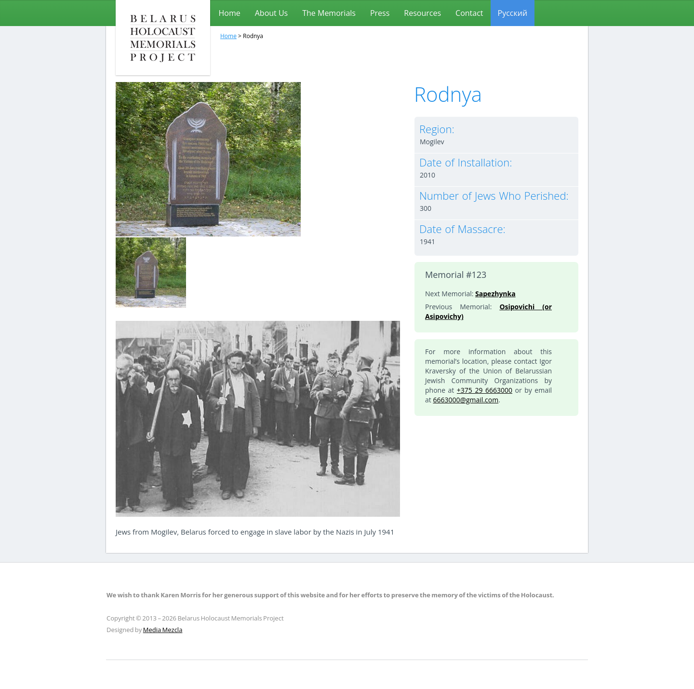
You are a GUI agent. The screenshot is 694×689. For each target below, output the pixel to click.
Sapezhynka (495, 293)
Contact (469, 13)
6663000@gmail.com (465, 399)
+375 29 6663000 (484, 390)
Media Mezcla (163, 629)
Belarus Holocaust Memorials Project (163, 37)
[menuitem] (513, 13)
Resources (422, 13)
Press (379, 13)
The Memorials (329, 13)
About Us (271, 13)
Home (229, 13)
